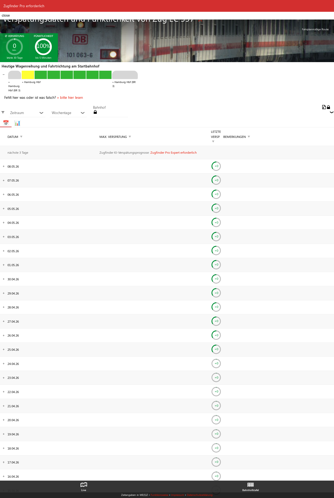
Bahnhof (99, 107)
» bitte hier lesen (70, 97)
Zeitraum (27, 112)
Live (83, 485)
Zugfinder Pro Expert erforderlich (173, 152)
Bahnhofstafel (250, 485)
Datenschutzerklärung (200, 495)
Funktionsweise (159, 495)
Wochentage (68, 112)
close (6, 15)
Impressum (177, 495)
